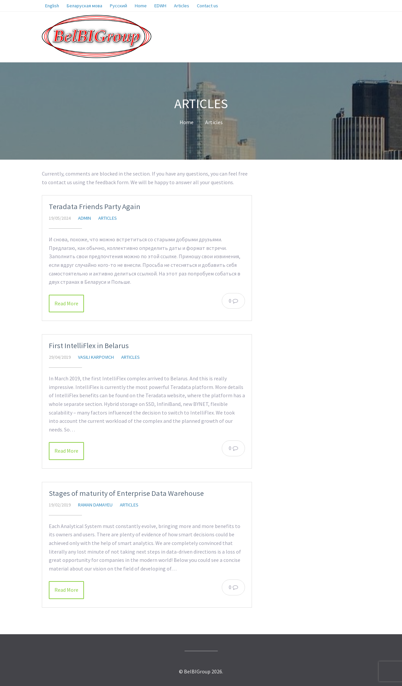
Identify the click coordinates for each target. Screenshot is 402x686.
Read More (66, 303)
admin (84, 218)
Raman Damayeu (95, 505)
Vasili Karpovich (96, 357)
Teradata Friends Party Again (94, 206)
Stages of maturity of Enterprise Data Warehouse (126, 493)
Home (187, 122)
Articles (214, 122)
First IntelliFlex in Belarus (89, 345)
